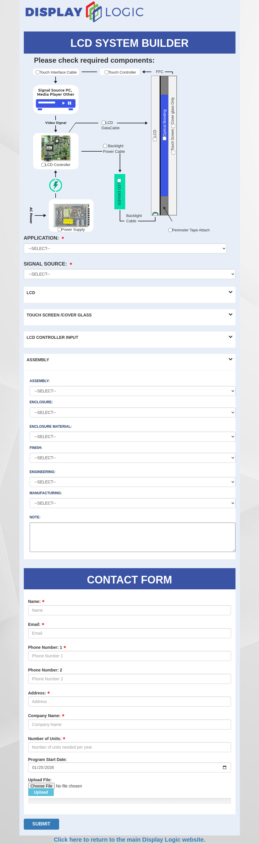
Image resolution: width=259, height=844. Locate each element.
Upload (41, 792)
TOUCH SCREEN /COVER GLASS (59, 315)
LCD (31, 292)
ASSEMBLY (38, 359)
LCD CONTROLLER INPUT (52, 337)
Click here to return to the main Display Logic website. (129, 839)
